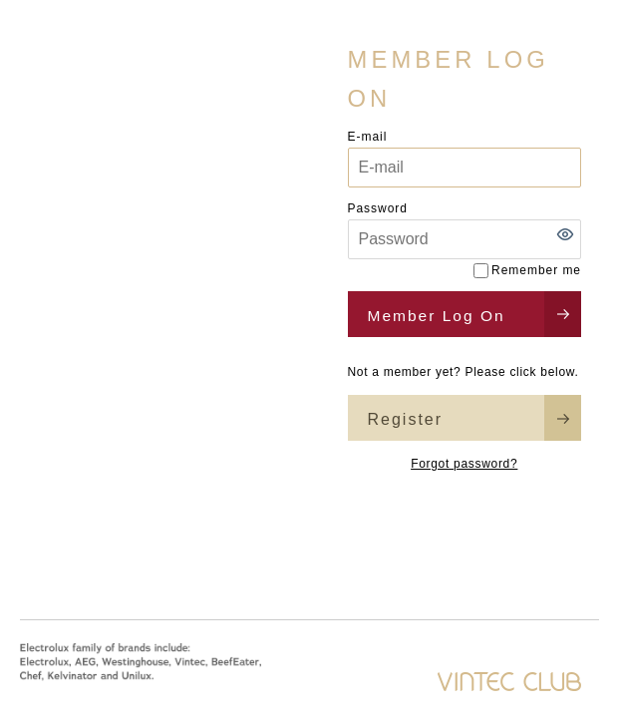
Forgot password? (464, 464)
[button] (565, 234)
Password (378, 208)
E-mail (368, 137)
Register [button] (406, 419)
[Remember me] (480, 270)
